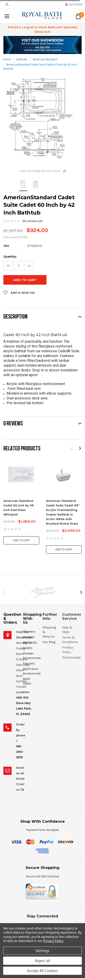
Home (7, 59)
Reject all (42, 960)
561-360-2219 (20, 737)
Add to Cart (21, 526)
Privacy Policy (53, 941)
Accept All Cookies (42, 970)
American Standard (45, 59)
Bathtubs (21, 59)
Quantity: (10, 256)
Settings (42, 950)
